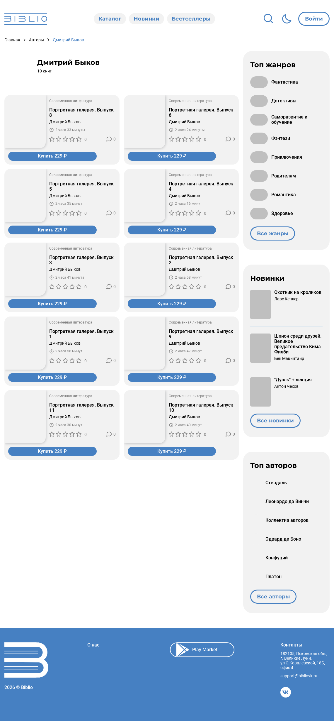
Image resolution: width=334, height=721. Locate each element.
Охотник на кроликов (297, 292)
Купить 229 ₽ (61, 156)
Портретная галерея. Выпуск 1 (81, 335)
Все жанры (272, 233)
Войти (314, 19)
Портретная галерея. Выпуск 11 (81, 409)
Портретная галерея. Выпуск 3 (81, 261)
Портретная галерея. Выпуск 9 (201, 335)
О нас (93, 645)
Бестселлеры (191, 19)
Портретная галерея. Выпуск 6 (201, 112)
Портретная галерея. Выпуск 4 (201, 187)
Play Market (196, 649)
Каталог (109, 19)
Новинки (146, 19)
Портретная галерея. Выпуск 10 (201, 409)
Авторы (36, 40)
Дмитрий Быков (65, 121)
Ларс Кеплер (286, 299)
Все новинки (275, 420)
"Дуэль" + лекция (293, 379)
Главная (12, 40)
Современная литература (70, 101)
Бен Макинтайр (289, 358)
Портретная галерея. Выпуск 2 (201, 261)
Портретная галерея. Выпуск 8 (81, 112)
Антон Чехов (286, 386)
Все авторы (273, 596)
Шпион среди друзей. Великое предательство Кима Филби (297, 344)
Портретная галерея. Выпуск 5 (81, 187)
